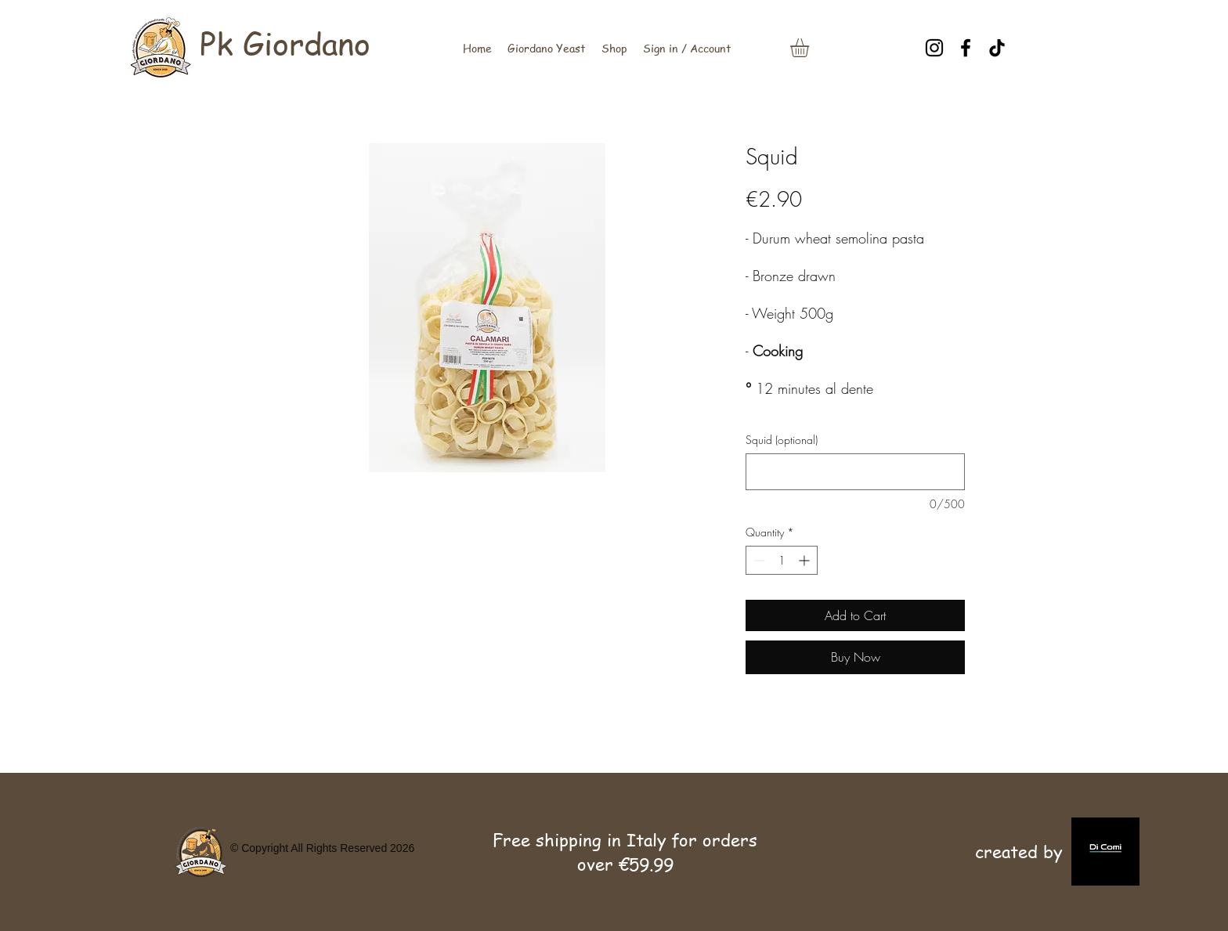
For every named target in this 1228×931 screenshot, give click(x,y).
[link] (810, 47)
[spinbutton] (782, 560)
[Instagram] (934, 48)
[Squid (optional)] (855, 471)
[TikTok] (997, 48)
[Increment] (805, 560)
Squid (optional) (782, 439)
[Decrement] (758, 560)
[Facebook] (965, 48)
